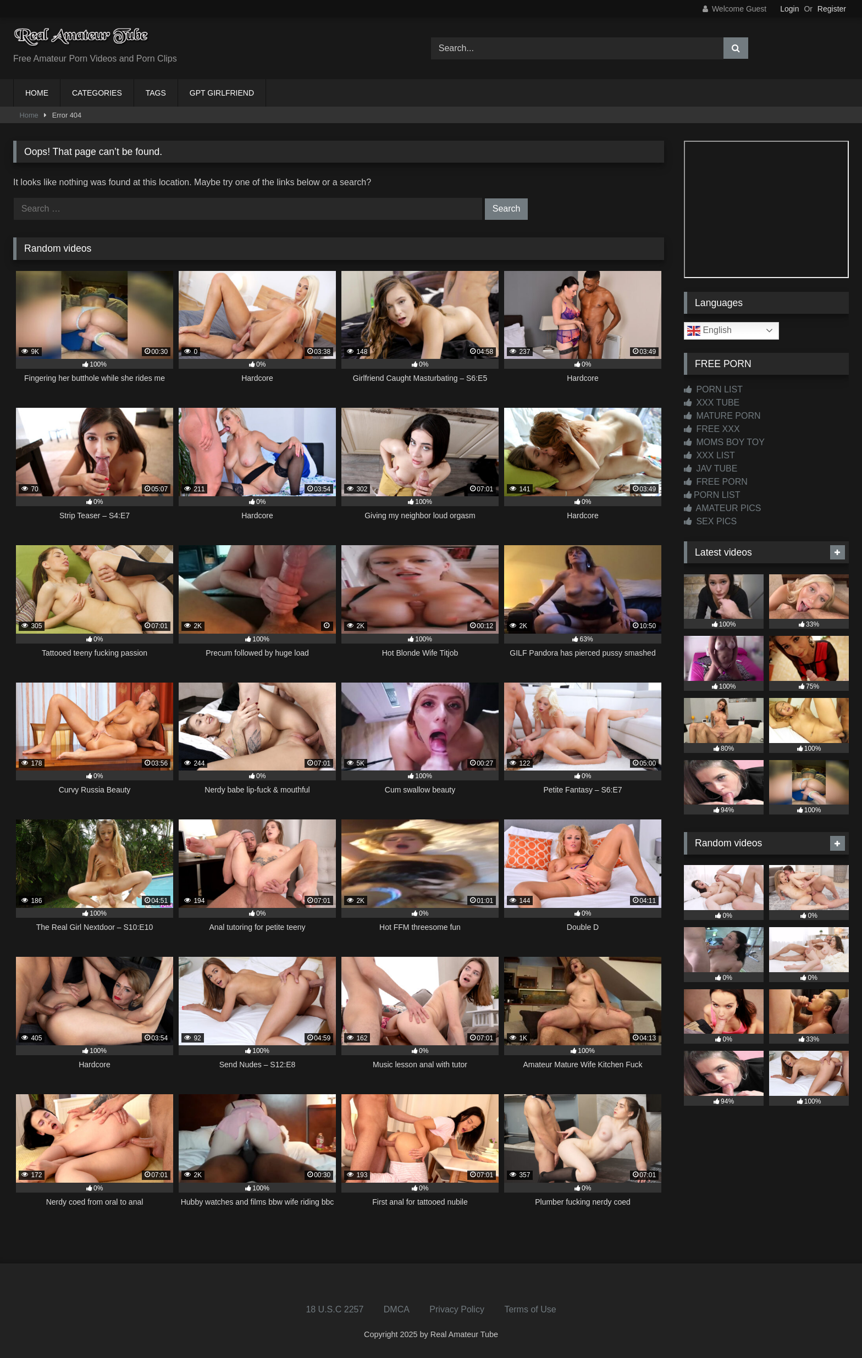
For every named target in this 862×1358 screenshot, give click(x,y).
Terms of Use (530, 1309)
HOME (36, 92)
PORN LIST (713, 389)
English (709, 330)
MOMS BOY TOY (724, 442)
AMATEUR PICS (722, 508)
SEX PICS (710, 521)
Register (831, 8)
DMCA (397, 1309)
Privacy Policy (456, 1309)
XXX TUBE (711, 402)
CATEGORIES (97, 92)
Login (789, 8)
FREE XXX (712, 429)
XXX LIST (709, 455)
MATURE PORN (722, 415)
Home (29, 115)
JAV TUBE (710, 468)
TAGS (156, 92)
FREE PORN (716, 481)
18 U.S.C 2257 (334, 1309)
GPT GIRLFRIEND (222, 92)
